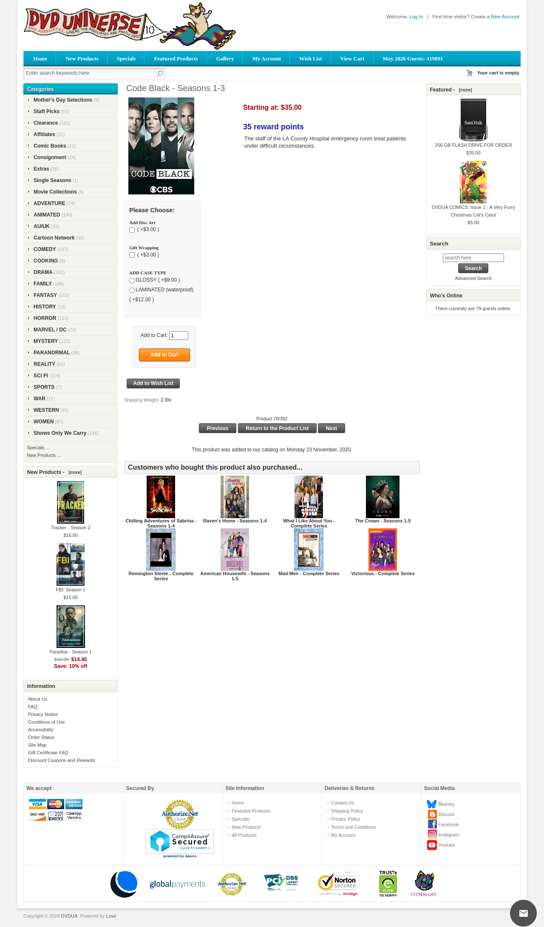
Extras (41, 169)
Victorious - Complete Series (383, 573)
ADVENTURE (49, 203)
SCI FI (41, 376)
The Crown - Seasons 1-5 (383, 520)
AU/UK (42, 226)
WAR (39, 399)
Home (40, 58)
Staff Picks (47, 111)
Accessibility (41, 729)
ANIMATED (47, 215)
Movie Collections (55, 192)
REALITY (44, 364)
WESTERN (46, 410)
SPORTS (44, 387)
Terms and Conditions (353, 827)
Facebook (448, 824)
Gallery (225, 58)
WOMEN (44, 422)
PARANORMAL (52, 353)
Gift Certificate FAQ (48, 752)
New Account (505, 16)
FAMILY (43, 284)
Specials (126, 58)
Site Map (37, 744)
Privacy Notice (43, 714)
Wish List (310, 58)
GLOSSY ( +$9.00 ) (158, 280)
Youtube (446, 844)
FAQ (32, 706)
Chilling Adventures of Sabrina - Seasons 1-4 (160, 523)
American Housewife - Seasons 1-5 (234, 576)
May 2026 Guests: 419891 (413, 58)
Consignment (50, 157)
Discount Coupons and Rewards (61, 760)
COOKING (46, 261)
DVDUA (69, 915)
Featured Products (176, 58)
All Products (244, 835)
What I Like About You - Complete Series (309, 523)
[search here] (473, 258)
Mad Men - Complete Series (308, 573)
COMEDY (45, 249)
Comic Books (50, 146)
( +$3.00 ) (147, 230)
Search (439, 243)
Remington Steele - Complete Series (161, 576)
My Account (266, 58)
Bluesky (446, 804)
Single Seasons (52, 180)
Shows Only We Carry (60, 433)
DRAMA (43, 272)
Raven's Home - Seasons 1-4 (234, 520)
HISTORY (45, 307)
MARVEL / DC (50, 330)
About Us (37, 699)
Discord (446, 814)
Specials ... (38, 447)
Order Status (41, 737)
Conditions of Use (46, 721)
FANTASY (45, 295)
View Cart (352, 58)
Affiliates (44, 134)
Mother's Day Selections (63, 100)
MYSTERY (46, 341)
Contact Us (342, 802)
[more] (74, 472)
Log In (416, 16)
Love (111, 915)
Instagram (448, 834)
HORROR (45, 318)
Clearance (46, 123)
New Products (81, 58)
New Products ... (44, 455)
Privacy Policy (345, 818)
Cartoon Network (54, 238)
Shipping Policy (347, 810)
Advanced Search (473, 278)
